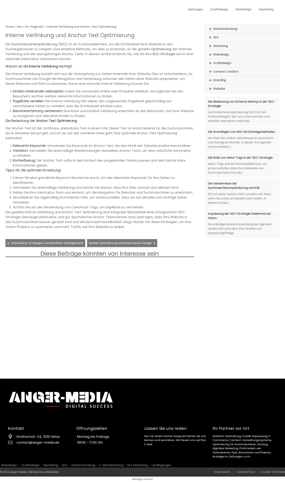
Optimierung (161, 49)
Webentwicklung (225, 29)
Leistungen (195, 9)
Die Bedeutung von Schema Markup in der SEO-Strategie (241, 104)
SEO (62, 44)
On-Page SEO (34, 27)
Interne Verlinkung (43, 66)
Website (219, 89)
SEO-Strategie (163, 54)
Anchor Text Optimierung (56, 120)
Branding (219, 80)
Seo (19, 27)
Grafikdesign (219, 9)
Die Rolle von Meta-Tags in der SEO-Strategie (240, 158)
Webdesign (244, 9)
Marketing (266, 9)
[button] (242, 29)
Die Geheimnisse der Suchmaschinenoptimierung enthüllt (234, 185)
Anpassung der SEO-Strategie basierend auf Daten (239, 216)
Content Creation (225, 72)
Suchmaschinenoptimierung (34, 44)
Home (9, 27)
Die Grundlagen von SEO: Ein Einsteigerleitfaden (241, 132)
